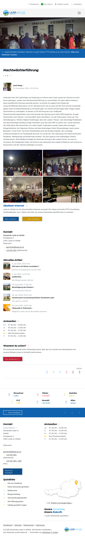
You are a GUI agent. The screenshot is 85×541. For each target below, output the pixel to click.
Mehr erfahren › (11, 219)
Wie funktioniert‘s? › (13, 359)
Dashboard (33, 4)
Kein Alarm (46, 4)
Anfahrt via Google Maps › (61, 503)
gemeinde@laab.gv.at (15, 247)
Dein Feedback (12, 412)
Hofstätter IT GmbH (50, 532)
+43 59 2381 (11, 250)
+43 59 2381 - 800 (14, 461)
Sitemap (18, 525)
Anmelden (76, 4)
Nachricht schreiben (9, 471)
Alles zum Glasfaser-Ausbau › (40, 53)
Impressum (40, 525)
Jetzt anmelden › (32, 219)
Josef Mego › (18, 85)
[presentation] (14, 12)
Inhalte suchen (62, 4)
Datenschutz (28, 525)
